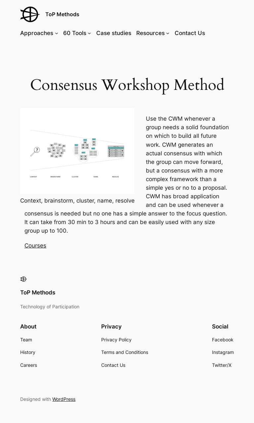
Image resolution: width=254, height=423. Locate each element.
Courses (35, 245)
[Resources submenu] (167, 33)
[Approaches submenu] (56, 33)
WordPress (63, 399)
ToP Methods (62, 14)
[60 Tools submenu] (89, 33)
